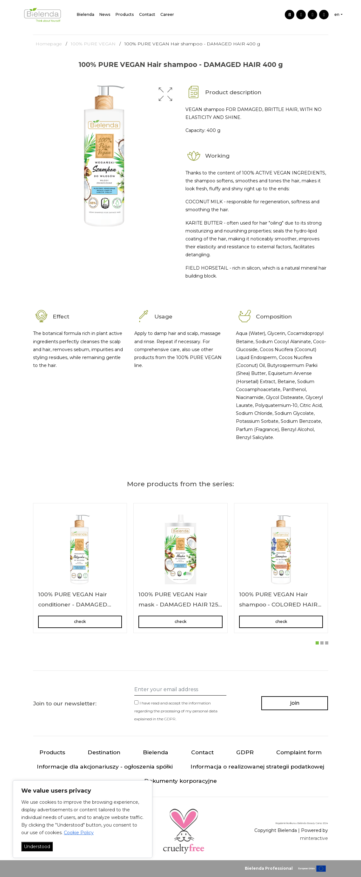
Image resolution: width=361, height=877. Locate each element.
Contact (147, 14)
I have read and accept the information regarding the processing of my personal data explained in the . (175, 711)
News (104, 14)
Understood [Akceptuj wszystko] (37, 846)
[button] (165, 94)
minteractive (314, 838)
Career (167, 14)
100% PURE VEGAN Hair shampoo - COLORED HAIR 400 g (278, 604)
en (336, 14)
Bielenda (85, 14)
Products (125, 14)
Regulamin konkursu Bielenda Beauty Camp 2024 (301, 823)
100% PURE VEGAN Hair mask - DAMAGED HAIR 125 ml (178, 604)
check (80, 621)
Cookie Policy (79, 832)
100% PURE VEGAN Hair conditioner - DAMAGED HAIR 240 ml (72, 604)
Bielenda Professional (269, 868)
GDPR (170, 719)
